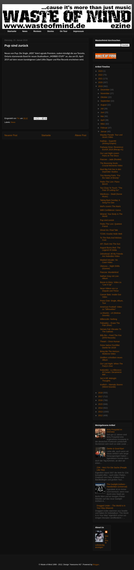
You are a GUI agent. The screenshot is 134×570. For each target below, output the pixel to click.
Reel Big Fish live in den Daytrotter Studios (110, 170)
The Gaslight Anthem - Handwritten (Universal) (117, 485)
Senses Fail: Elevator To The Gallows (110, 330)
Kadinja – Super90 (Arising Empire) (108, 142)
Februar (104, 128)
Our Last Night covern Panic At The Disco (109, 154)
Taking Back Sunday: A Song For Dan (110, 201)
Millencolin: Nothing (108, 319)
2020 (100, 82)
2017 (100, 396)
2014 (100, 408)
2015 (100, 404)
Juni (102, 112)
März (102, 124)
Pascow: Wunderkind (109, 272)
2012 (100, 415)
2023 (100, 71)
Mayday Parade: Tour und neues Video (111, 136)
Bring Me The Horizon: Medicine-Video (110, 352)
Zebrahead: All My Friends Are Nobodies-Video (111, 255)
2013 (100, 412)
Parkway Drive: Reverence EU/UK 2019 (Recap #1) (111, 148)
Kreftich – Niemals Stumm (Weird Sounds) (111, 385)
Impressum (78, 31)
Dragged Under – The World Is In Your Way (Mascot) (111, 507)
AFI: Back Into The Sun (110, 244)
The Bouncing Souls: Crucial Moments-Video (111, 164)
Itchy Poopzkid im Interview (114, 430)
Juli (102, 108)
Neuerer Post (10, 135)
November (105, 93)
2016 (100, 400)
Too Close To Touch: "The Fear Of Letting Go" (111, 189)
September (105, 101)
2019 (100, 86)
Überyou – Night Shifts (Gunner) (110, 267)
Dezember (105, 90)
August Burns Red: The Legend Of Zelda (110, 249)
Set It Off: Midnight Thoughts (108, 379)
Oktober (104, 97)
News (24, 31)
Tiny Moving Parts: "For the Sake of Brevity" (110, 176)
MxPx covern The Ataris (110, 206)
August (103, 105)
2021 (100, 78)
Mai (102, 116)
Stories (50, 31)
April (102, 120)
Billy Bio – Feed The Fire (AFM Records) (110, 336)
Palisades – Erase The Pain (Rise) (110, 324)
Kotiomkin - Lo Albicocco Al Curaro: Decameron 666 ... (111, 372)
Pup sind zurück (107, 220)
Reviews (37, 31)
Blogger (96, 564)
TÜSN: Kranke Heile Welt (111, 234)
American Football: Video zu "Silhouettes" (111, 308)
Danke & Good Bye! (115, 448)
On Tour (63, 31)
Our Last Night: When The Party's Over (111, 365)
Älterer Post (80, 135)
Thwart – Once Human (110, 341)
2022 (100, 75)
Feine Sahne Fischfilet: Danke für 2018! (110, 346)
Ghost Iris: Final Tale (109, 230)
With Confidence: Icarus (110, 210)
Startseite (11, 31)
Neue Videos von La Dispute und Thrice (109, 289)
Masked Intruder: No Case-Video (109, 261)
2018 (100, 393)
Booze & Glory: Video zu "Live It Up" (110, 283)
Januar (103, 131)
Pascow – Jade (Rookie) (110, 159)
